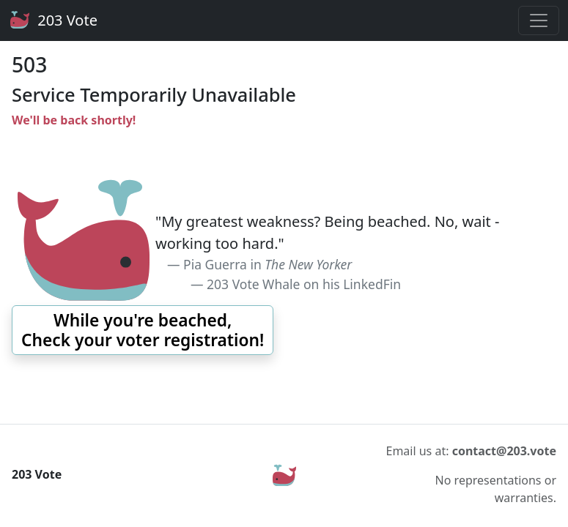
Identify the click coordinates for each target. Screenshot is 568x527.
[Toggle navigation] (538, 20)
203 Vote (53, 20)
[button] (142, 330)
